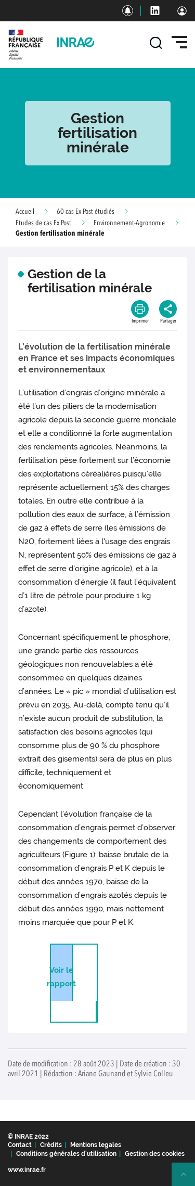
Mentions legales (95, 1145)
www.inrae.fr (27, 1170)
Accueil (25, 211)
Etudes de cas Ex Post (43, 223)
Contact (20, 1145)
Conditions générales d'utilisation (66, 1153)
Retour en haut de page (187, 1178)
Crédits (51, 1145)
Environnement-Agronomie (129, 223)
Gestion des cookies (155, 1153)
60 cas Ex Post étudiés (85, 211)
